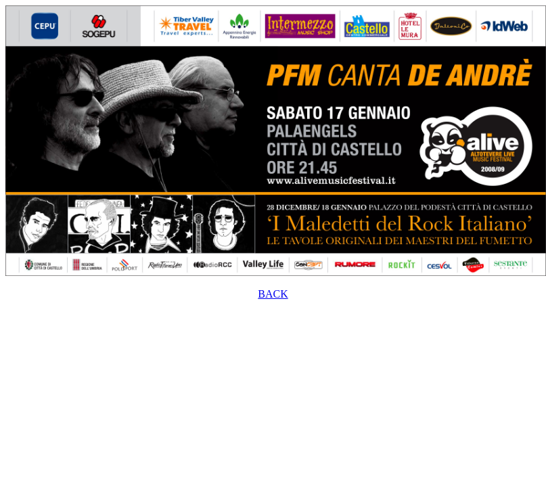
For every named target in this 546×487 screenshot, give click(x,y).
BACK (273, 294)
